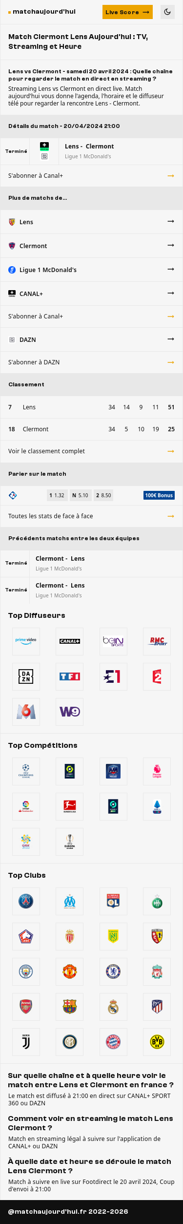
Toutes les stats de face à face (91, 516)
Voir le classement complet (91, 451)
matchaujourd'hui (44, 12)
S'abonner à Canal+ (91, 175)
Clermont (36, 429)
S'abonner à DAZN (91, 362)
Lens (29, 407)
